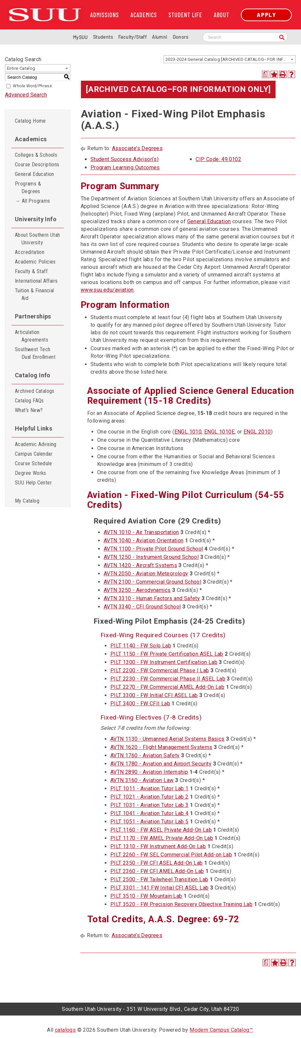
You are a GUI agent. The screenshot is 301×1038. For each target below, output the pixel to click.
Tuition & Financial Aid (34, 294)
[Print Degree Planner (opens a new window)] (265, 74)
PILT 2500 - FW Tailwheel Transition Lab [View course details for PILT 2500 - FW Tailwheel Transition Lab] (159, 879)
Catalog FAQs (29, 400)
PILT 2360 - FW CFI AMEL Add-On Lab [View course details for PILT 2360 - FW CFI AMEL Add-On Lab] (157, 871)
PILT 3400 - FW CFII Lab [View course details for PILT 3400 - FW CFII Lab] (140, 703)
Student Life (185, 15)
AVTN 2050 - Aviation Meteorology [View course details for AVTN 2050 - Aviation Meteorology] (146, 573)
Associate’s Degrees (137, 148)
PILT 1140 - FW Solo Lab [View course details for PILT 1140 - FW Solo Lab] (140, 646)
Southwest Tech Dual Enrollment (35, 353)
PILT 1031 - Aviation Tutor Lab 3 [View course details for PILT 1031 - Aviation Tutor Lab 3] (149, 805)
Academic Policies (35, 262)
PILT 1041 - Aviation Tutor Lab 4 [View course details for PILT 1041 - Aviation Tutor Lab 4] (149, 813)
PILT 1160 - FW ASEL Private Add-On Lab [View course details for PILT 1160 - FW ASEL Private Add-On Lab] (161, 830)
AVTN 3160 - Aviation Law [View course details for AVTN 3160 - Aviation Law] (142, 780)
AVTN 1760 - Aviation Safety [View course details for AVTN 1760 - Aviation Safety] (145, 755)
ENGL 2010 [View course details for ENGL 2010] (257, 432)
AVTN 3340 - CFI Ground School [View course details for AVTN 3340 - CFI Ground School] (142, 606)
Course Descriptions (37, 164)
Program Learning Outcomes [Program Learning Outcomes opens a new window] (125, 167)
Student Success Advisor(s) (125, 159)
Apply (266, 15)
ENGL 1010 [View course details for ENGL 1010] (188, 432)
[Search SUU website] (245, 37)
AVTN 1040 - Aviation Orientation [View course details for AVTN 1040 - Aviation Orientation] (144, 540)
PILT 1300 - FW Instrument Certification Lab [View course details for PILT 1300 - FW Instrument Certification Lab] (163, 662)
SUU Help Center (33, 482)
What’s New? (29, 410)
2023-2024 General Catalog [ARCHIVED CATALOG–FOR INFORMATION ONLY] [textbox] (230, 59)
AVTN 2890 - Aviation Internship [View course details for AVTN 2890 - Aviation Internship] (149, 772)
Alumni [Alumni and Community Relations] (159, 37)
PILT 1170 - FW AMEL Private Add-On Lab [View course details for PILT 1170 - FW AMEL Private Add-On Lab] (161, 838)
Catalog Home (30, 121)
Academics (144, 15)
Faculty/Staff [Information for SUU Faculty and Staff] (132, 37)
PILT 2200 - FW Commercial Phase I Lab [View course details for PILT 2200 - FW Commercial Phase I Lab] (159, 670)
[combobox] (230, 59)
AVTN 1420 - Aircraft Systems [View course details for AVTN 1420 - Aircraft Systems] (140, 565)
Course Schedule (33, 463)
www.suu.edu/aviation (107, 290)
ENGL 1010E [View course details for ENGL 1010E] (219, 432)
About (221, 15)
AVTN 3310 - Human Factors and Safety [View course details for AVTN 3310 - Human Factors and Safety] (152, 598)
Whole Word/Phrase (32, 86)
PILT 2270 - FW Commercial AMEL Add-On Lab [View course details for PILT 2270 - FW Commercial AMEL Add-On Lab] (167, 687)
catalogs (65, 1030)
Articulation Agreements (31, 336)
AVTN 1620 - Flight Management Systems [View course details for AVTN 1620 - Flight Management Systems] (161, 747)
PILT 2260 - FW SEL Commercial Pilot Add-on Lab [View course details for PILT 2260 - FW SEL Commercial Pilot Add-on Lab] (171, 854)
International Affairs (36, 281)
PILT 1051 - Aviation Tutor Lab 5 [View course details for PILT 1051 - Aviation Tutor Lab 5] (149, 821)
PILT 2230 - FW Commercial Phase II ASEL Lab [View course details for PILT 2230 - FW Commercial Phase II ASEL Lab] (167, 679)
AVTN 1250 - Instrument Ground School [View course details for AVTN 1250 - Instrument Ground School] (151, 557)
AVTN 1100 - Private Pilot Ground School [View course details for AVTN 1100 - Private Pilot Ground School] (153, 549)
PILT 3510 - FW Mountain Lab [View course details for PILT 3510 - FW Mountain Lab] (146, 896)
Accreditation (29, 252)
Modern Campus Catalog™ (221, 1030)
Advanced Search (26, 95)
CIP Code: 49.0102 (218, 159)
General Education (34, 174)
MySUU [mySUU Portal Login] (80, 37)
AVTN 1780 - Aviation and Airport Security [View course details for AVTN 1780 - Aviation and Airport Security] (160, 764)
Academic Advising (35, 444)
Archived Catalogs (35, 391)
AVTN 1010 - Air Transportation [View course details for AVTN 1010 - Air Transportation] (141, 532)
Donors (180, 37)
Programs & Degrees (28, 187)
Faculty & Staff (31, 271)
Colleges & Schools (36, 155)
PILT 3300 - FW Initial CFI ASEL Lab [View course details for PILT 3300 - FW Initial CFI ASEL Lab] (154, 695)
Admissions (104, 15)
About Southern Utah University (37, 239)
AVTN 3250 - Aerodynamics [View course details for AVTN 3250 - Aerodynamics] (137, 590)
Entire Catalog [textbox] (21, 68)
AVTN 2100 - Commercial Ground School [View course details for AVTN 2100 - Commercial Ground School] (152, 582)
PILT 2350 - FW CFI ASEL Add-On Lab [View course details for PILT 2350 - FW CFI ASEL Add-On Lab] (156, 863)
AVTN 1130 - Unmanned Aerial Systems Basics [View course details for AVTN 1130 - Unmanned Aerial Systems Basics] (167, 739)
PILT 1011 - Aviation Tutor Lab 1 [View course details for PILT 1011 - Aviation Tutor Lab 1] (149, 788)
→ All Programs (32, 201)
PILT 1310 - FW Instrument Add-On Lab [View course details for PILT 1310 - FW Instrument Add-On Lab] (158, 846)
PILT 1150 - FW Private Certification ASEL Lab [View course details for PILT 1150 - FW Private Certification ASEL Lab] (166, 654)
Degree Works (30, 473)
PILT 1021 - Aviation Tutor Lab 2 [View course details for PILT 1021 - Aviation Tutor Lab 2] (149, 797)
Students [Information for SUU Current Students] (103, 37)
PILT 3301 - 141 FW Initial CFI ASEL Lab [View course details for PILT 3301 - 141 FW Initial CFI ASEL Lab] (159, 888)
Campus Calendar (34, 454)
